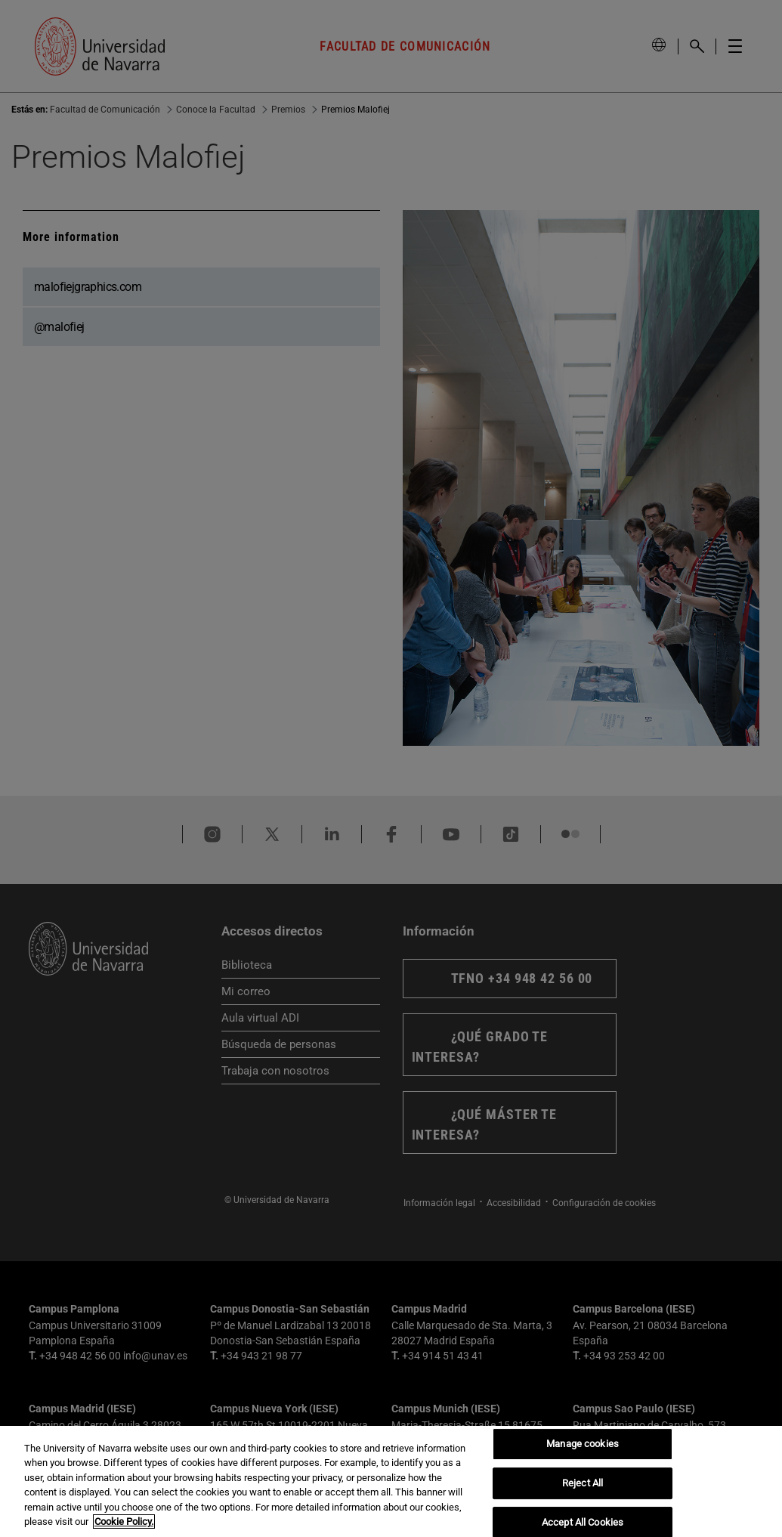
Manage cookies (582, 1444)
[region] (391, 1481)
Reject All (582, 1483)
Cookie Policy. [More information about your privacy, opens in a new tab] (123, 1521)
